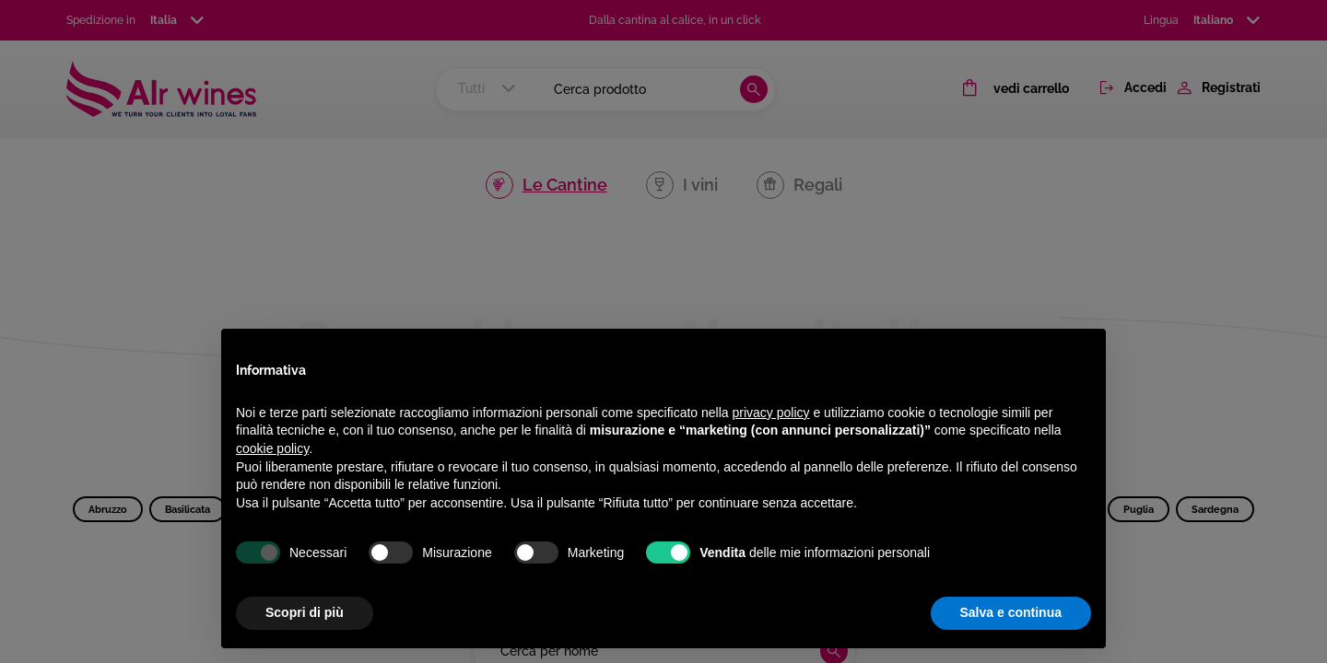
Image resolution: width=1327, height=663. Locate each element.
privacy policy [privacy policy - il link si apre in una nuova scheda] (771, 412)
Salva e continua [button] (1011, 612)
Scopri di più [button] (304, 612)
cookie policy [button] (272, 448)
